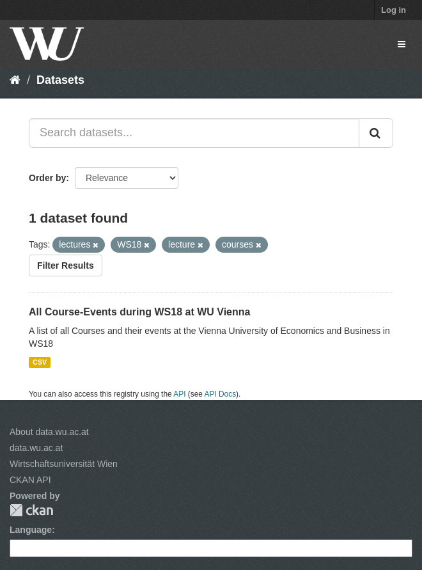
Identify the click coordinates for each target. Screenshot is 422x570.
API (179, 394)
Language (31, 530)
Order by (47, 178)
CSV (40, 362)
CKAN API (30, 480)
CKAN (31, 510)
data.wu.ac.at (36, 448)
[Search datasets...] (194, 133)
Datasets (60, 80)
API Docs (221, 394)
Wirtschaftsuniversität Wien (64, 464)
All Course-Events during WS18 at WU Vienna (139, 311)
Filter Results (65, 265)
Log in (393, 10)
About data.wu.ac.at (49, 432)
